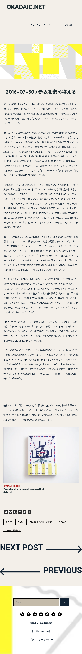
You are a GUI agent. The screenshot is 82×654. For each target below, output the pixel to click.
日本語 (36, 631)
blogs (9, 522)
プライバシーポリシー (41, 639)
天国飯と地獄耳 (11, 486)
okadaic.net (28, 7)
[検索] (64, 602)
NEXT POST (24, 548)
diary (20, 522)
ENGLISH (69, 25)
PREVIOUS (60, 571)
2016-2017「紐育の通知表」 (41, 522)
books (62, 522)
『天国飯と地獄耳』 (12, 530)
